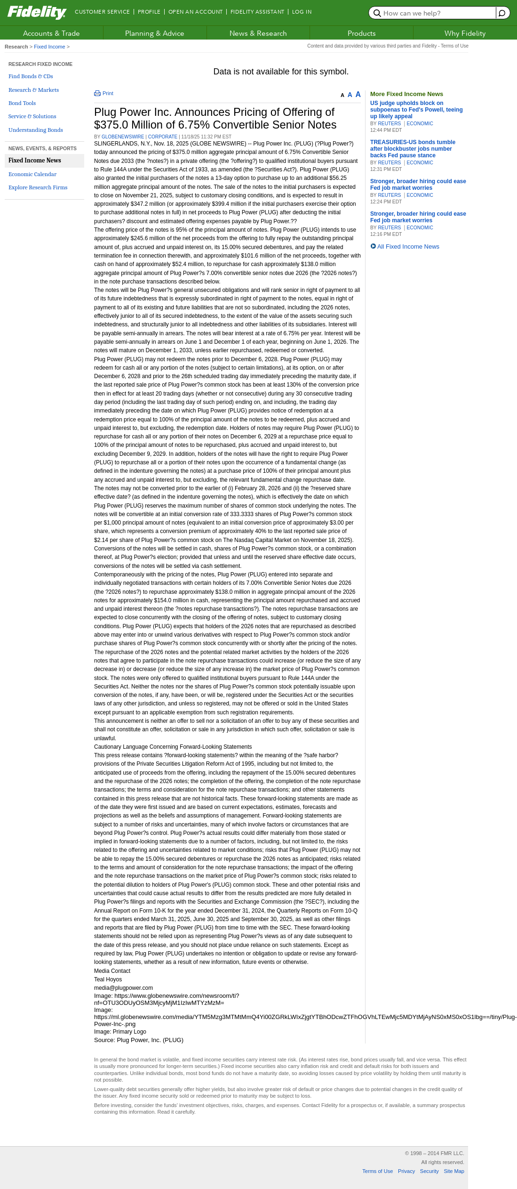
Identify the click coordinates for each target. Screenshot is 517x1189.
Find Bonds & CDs (30, 76)
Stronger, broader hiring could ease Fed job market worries (418, 184)
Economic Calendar (32, 174)
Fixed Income (49, 46)
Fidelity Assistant (258, 12)
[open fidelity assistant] (501, 12)
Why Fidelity (465, 33)
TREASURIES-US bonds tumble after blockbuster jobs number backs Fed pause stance (412, 149)
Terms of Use (377, 1171)
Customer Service (102, 12)
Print (103, 93)
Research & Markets (33, 89)
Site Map (454, 1171)
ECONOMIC (419, 123)
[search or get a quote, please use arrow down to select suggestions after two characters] (433, 12)
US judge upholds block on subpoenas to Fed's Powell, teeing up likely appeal (416, 110)
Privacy (406, 1171)
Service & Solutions (32, 116)
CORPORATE (163, 136)
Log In (301, 12)
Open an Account (195, 12)
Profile (149, 12)
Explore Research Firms (37, 187)
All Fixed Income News (408, 246)
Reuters (389, 123)
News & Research (258, 33)
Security (429, 1171)
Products (362, 33)
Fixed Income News (34, 160)
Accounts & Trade (51, 33)
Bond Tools (22, 102)
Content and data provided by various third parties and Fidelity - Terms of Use (388, 46)
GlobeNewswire (123, 136)
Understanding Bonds (35, 129)
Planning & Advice (154, 33)
